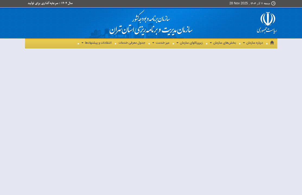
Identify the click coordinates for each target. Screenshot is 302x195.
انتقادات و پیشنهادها (96, 43)
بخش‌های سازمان (223, 43)
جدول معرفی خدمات (132, 43)
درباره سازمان (253, 43)
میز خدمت (160, 43)
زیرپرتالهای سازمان (189, 43)
